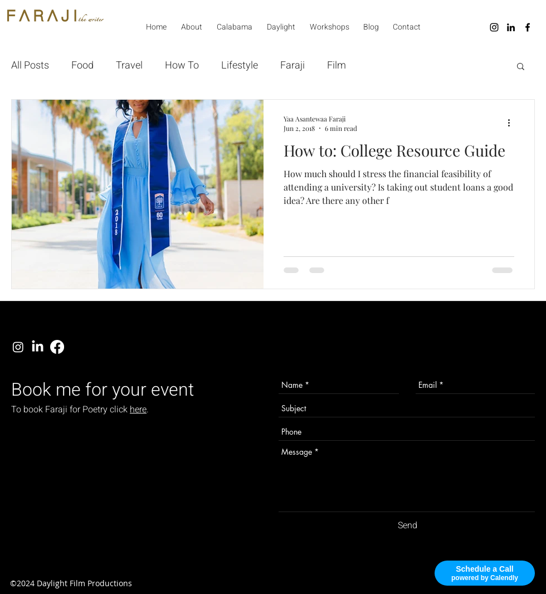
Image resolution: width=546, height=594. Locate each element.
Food (82, 66)
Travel (129, 66)
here (138, 409)
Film (336, 66)
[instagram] (494, 27)
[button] (520, 67)
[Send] (407, 525)
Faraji (292, 66)
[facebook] (527, 27)
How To (182, 66)
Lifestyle (239, 66)
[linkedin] (510, 27)
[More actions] (512, 123)
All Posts (30, 66)
